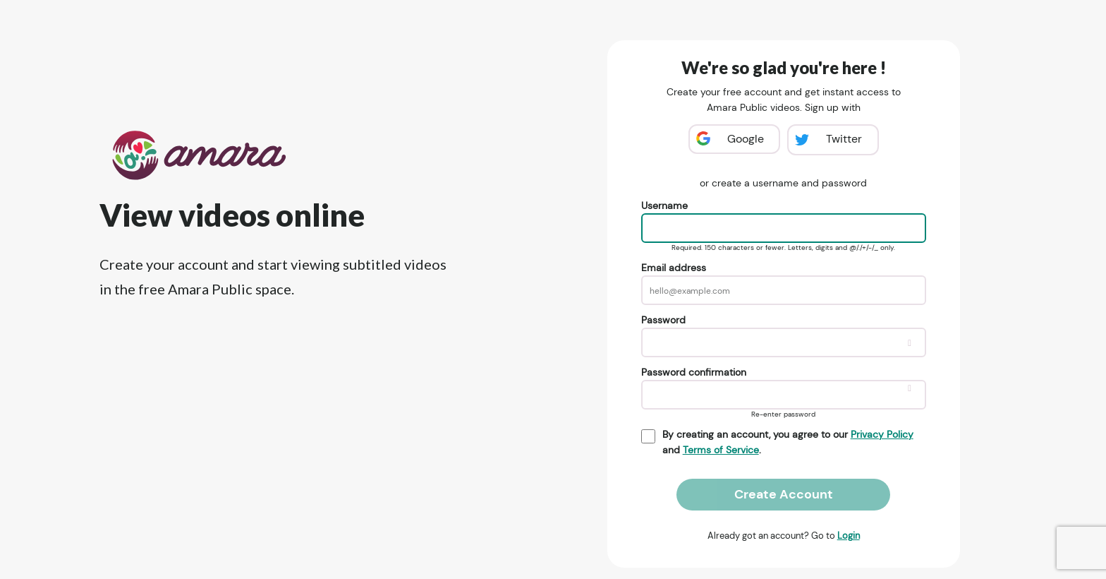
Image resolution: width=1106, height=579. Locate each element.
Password (663, 320)
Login (848, 536)
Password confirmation (693, 372)
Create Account (783, 494)
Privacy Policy (882, 434)
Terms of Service (721, 449)
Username (664, 205)
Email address (673, 267)
